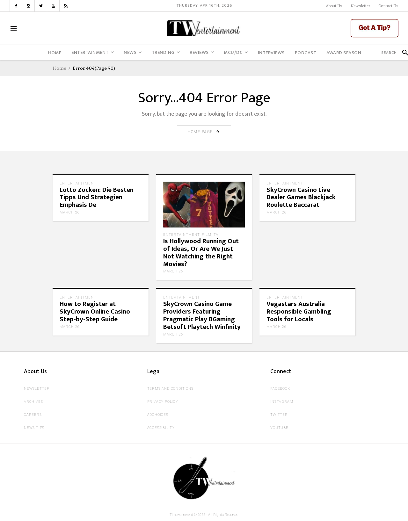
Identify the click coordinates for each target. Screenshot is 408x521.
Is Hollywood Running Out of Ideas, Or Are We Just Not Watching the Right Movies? (201, 252)
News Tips (34, 428)
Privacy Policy (162, 402)
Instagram (281, 402)
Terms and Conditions (170, 389)
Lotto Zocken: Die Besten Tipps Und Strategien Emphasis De (97, 197)
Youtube (279, 428)
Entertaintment (78, 183)
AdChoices (157, 415)
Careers (33, 415)
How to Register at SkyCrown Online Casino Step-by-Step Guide (95, 311)
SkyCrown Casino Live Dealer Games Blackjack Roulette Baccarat (301, 197)
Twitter (279, 415)
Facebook (280, 389)
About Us (334, 5)
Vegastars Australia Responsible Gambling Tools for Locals (298, 311)
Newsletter (360, 5)
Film (206, 235)
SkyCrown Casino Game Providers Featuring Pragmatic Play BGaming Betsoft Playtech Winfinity (202, 315)
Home (59, 68)
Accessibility (161, 428)
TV (216, 235)
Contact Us (388, 5)
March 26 (70, 212)
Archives (33, 402)
